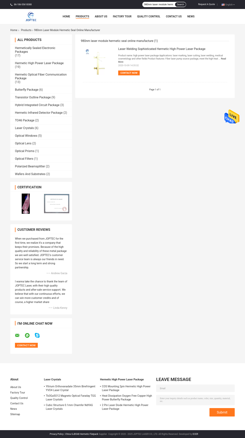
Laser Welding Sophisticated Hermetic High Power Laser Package (161, 49)
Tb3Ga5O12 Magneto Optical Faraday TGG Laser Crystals (71, 397)
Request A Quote (206, 4)
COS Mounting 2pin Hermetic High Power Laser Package (126, 388)
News (191, 16)
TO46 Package (24, 120)
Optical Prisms (24, 151)
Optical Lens (23, 143)
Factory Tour (122, 16)
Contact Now (128, 72)
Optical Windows (26, 135)
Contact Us (174, 16)
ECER (195, 434)
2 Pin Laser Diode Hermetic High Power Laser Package (125, 407)
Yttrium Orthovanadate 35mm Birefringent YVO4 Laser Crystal (70, 388)
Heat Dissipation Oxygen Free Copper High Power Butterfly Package (127, 397)
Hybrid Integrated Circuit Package (37, 105)
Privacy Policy (57, 434)
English (230, 4)
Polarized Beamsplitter (30, 166)
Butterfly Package (26, 89)
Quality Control (148, 16)
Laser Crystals (24, 128)
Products (82, 16)
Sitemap (15, 414)
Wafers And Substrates (30, 174)
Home (66, 16)
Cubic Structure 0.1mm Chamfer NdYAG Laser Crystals (69, 407)
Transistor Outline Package (33, 97)
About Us (101, 16)
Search (180, 4)
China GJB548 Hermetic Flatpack (81, 434)
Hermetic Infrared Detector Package (39, 112)
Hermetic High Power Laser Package (39, 63)
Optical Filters (24, 158)
